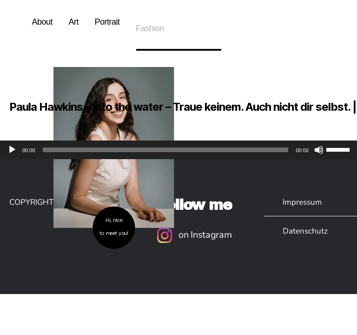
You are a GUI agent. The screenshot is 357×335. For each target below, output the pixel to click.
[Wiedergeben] (12, 149)
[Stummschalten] (319, 149)
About (42, 22)
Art (73, 22)
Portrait (106, 22)
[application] (178, 150)
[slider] (166, 149)
